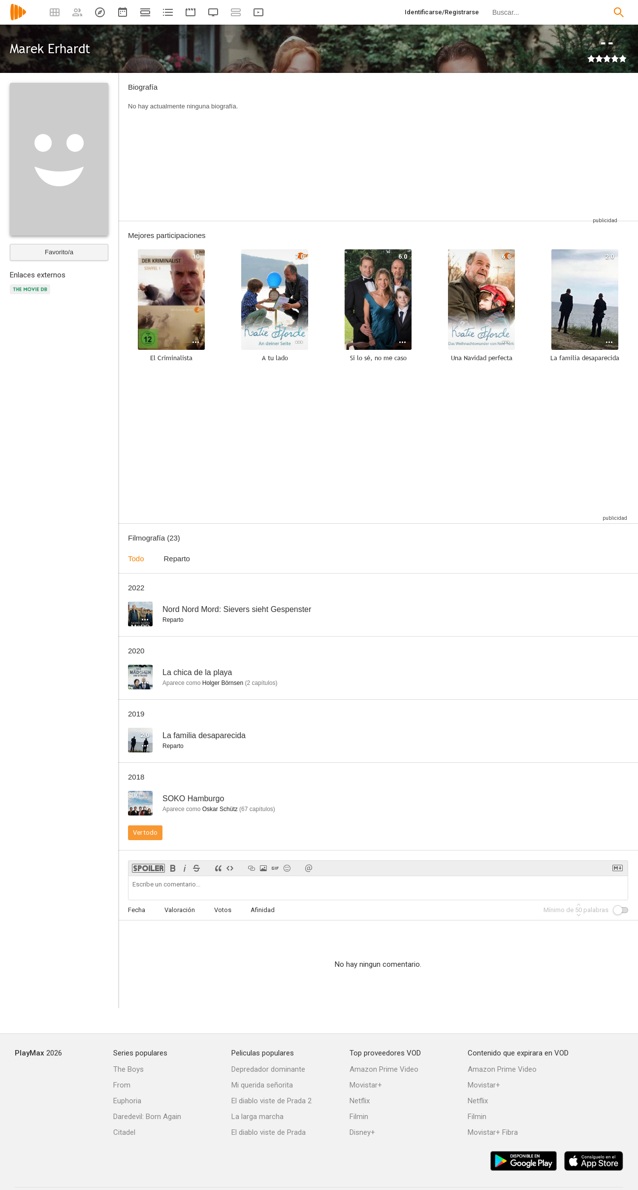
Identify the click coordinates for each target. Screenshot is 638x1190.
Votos (222, 910)
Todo (136, 558)
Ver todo (145, 832)
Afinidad (263, 910)
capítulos (261, 683)
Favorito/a (59, 252)
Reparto (177, 558)
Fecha (136, 910)
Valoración (179, 910)
